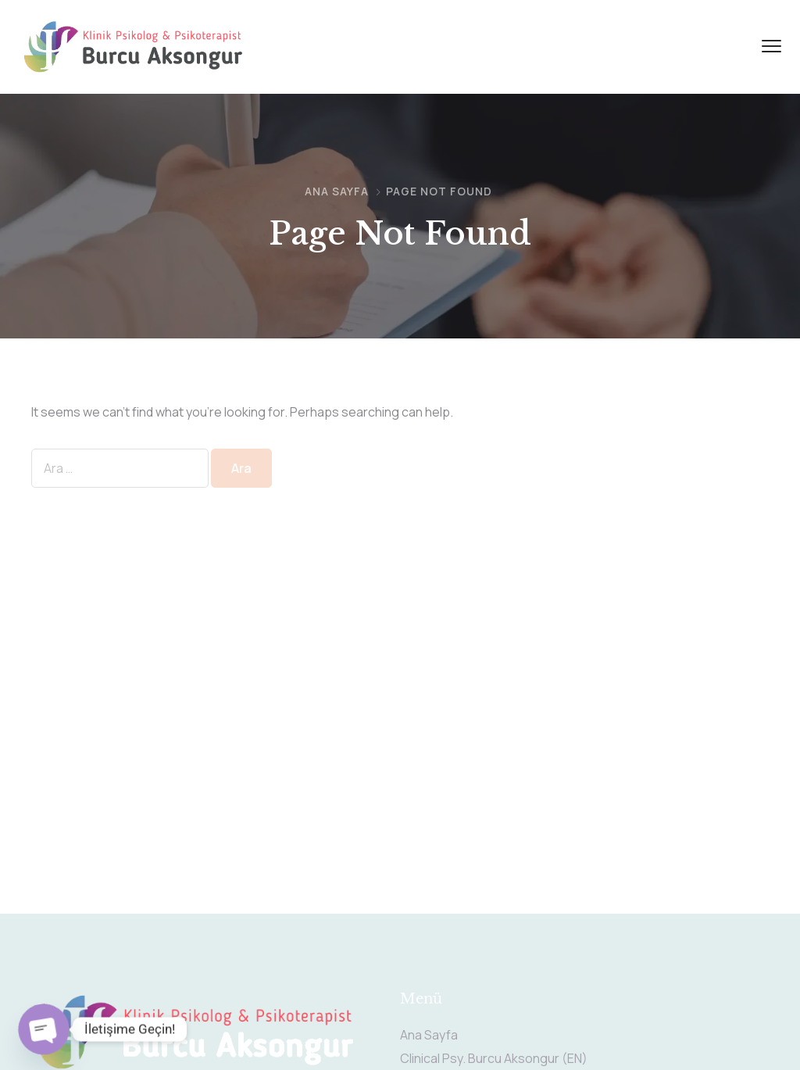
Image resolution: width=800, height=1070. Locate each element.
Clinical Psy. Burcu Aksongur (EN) (494, 1058)
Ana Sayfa (337, 191)
